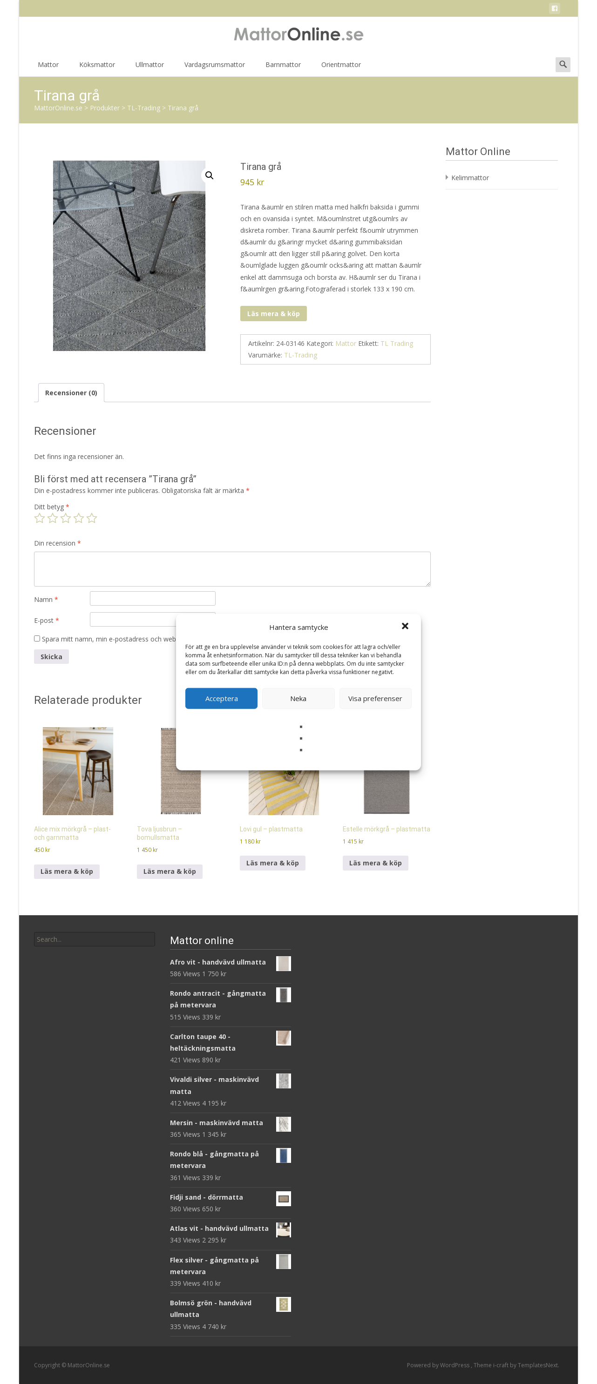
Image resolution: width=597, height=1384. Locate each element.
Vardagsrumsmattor (214, 67)
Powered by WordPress (439, 1365)
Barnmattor (283, 67)
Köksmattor (97, 67)
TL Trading (396, 343)
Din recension (57, 543)
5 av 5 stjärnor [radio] (91, 518)
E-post (46, 620)
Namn (46, 599)
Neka (298, 698)
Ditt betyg (51, 506)
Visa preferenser (375, 698)
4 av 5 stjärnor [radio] (78, 518)
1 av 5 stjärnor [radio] (39, 518)
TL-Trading (300, 355)
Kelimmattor (470, 177)
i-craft (501, 1365)
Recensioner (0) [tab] (71, 392)
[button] (406, 627)
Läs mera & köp (273, 313)
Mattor (48, 67)
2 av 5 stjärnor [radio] (52, 518)
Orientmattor (341, 67)
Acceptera (221, 698)
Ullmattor (150, 67)
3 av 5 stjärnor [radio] (65, 518)
